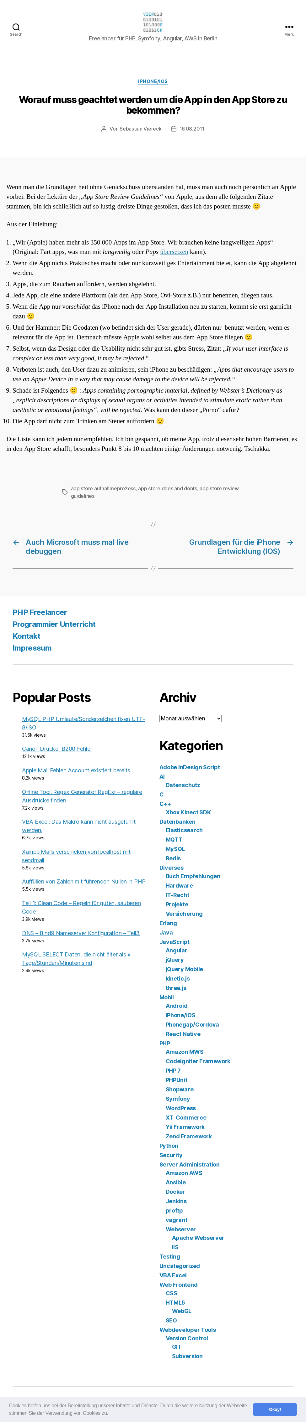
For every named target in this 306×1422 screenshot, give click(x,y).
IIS (175, 1247)
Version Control (187, 1338)
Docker (175, 1191)
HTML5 (175, 1302)
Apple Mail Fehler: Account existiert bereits (76, 770)
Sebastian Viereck (140, 129)
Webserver (181, 1229)
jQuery (175, 959)
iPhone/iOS (153, 81)
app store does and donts (167, 488)
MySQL (175, 849)
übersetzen (174, 252)
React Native (183, 1034)
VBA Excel (173, 1275)
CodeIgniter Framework (198, 1061)
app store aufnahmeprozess (103, 488)
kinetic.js (178, 978)
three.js (176, 988)
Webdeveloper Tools (187, 1330)
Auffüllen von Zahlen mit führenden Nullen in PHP (84, 881)
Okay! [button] (275, 1409)
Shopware (180, 1089)
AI (162, 776)
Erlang (168, 923)
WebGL (182, 1311)
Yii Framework (185, 1127)
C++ (165, 804)
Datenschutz (183, 785)
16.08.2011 (192, 129)
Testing (169, 1256)
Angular (176, 950)
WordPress (181, 1108)
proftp (174, 1210)
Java (166, 932)
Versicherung (184, 913)
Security (171, 1155)
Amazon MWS (185, 1051)
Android (177, 1005)
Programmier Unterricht (54, 624)
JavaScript (174, 942)
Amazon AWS (184, 1173)
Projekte (177, 904)
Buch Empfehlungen (193, 876)
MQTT (174, 839)
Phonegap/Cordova (192, 1024)
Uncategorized (179, 1266)
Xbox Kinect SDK (188, 812)
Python (168, 1145)
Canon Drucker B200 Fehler (57, 748)
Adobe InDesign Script (189, 767)
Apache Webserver (198, 1237)
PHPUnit (176, 1080)
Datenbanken (177, 821)
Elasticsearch (184, 830)
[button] (110, 1414)
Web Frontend (178, 1284)
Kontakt (26, 636)
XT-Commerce (186, 1117)
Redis (173, 858)
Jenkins (176, 1201)
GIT (177, 1346)
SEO (171, 1320)
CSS (171, 1293)
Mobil (166, 997)
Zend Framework (189, 1136)
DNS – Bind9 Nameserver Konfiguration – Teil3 (81, 933)
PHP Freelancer (40, 612)
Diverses (171, 867)
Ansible (176, 1182)
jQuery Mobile (184, 969)
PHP (164, 1043)
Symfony (178, 1098)
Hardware (179, 885)
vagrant (176, 1220)
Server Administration (189, 1164)
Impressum (32, 647)
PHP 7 (173, 1070)
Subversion (187, 1356)
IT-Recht (177, 895)
